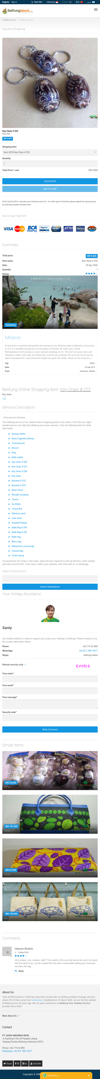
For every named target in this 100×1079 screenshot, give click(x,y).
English (67, 2)
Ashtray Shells (18, 434)
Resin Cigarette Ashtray (23, 438)
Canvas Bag (17, 551)
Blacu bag (16, 541)
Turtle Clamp (18, 555)
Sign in (14, 2)
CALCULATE (50, 181)
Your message (9, 697)
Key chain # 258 (19, 471)
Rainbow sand (18, 513)
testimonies (37, 1000)
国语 (79, 2)
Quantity (6, 158)
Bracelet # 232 (19, 480)
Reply (19, 971)
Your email (8, 685)
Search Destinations (50, 587)
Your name (8, 673)
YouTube (36, 1063)
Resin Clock (17, 490)
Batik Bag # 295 (19, 532)
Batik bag (16, 537)
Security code (9, 712)
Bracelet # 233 (19, 485)
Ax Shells (16, 504)
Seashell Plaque (19, 523)
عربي (91, 2)
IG (25, 1063)
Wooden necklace (20, 494)
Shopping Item (9, 147)
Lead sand (17, 518)
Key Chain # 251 (19, 466)
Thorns (15, 499)
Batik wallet (17, 457)
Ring (14, 452)
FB (17, 1063)
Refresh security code (12, 664)
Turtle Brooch (18, 443)
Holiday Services (9, 20)
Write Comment (50, 729)
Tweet (9, 1063)
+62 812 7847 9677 (88, 650)
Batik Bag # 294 (19, 527)
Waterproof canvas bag (23, 546)
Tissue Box (17, 509)
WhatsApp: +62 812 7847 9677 (17, 1051)
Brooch (15, 448)
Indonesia (52, 2)
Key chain (16, 476)
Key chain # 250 (19, 462)
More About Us (9, 1016)
